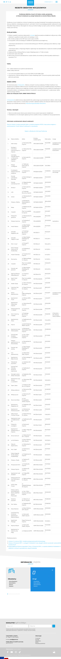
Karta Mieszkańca (13, 581)
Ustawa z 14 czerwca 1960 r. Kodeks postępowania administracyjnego (26, 541)
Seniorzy (11, 584)
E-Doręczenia (10, 100)
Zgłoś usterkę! (37, 582)
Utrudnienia (36, 581)
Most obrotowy (37, 584)
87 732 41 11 (10, 643)
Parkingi (36, 586)
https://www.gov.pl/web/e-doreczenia (35, 103)
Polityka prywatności (40, 643)
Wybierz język (48, 1)
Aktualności (38, 641)
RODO (36, 642)
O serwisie (37, 638)
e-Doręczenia (20, 85)
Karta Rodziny (12, 582)
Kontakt (37, 639)
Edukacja (11, 586)
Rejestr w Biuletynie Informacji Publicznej (36, 131)
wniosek (32, 35)
